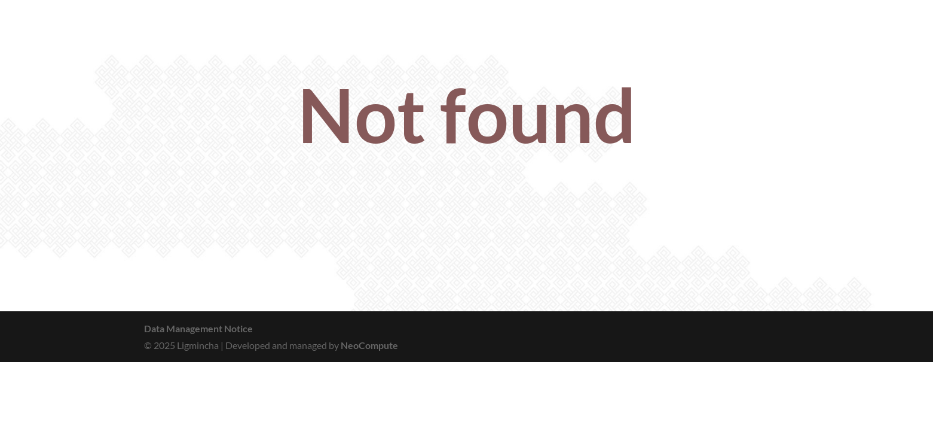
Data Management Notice (198, 328)
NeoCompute (369, 345)
